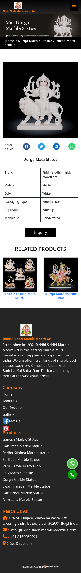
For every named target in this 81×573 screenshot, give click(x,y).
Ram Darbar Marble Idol (22, 466)
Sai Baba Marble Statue (21, 459)
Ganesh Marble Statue (21, 439)
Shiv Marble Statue (18, 472)
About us (10, 401)
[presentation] (9, 280)
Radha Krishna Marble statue (26, 452)
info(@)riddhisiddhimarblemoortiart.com (43, 530)
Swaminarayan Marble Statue (26, 486)
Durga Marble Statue (35, 40)
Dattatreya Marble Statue (23, 493)
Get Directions (20, 543)
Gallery (8, 414)
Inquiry (40, 232)
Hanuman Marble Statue (22, 446)
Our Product (12, 407)
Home (10, 40)
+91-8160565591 (23, 536)
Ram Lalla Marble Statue (22, 499)
